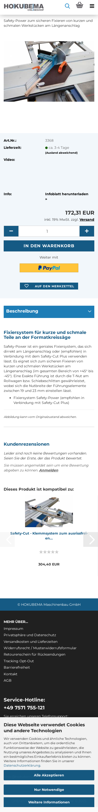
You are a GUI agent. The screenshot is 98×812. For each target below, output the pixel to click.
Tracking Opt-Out (19, 661)
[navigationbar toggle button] (92, 6)
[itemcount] (49, 231)
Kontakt (10, 674)
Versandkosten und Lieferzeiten (30, 641)
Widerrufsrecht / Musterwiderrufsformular (40, 648)
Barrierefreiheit (17, 667)
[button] (11, 231)
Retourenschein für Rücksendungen (34, 654)
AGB (8, 680)
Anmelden (48, 470)
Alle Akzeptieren (49, 775)
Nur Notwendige (49, 789)
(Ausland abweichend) (61, 152)
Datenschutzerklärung (22, 765)
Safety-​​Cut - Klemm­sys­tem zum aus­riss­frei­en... (49, 535)
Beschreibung (22, 311)
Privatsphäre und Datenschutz (30, 635)
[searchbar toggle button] (67, 6)
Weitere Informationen (49, 802)
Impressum (13, 628)
